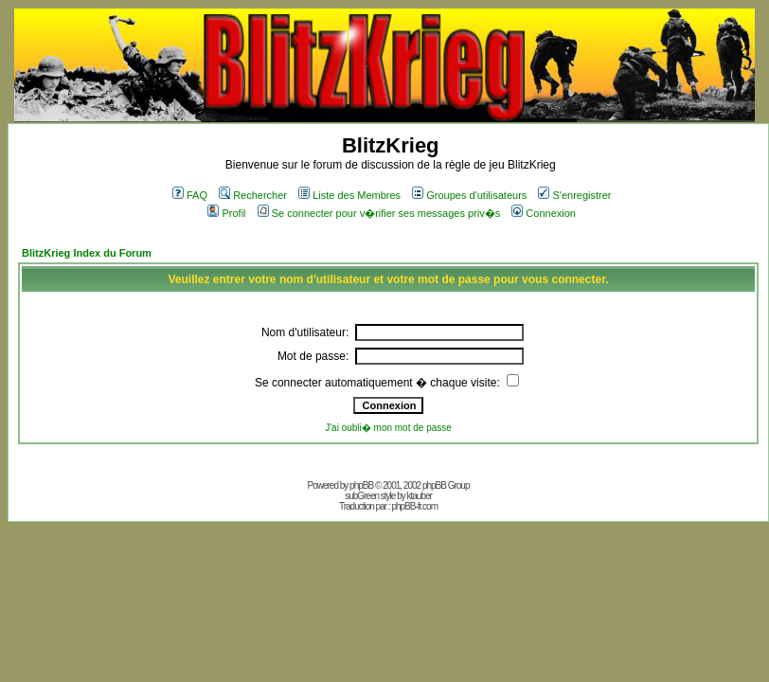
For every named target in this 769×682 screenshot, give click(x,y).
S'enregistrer (574, 195)
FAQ (189, 195)
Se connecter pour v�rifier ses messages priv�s (379, 213)
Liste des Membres (349, 195)
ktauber (419, 496)
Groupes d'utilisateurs (469, 195)
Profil (226, 213)
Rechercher (253, 195)
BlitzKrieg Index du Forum (87, 253)
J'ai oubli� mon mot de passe (388, 427)
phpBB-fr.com (414, 506)
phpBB (361, 485)
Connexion (543, 213)
